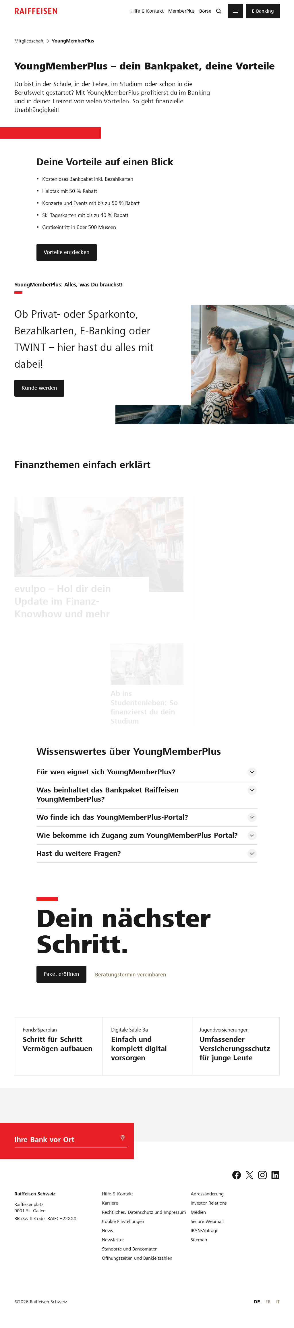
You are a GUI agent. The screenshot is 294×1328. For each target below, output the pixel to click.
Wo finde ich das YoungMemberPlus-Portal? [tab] (112, 817)
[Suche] (219, 11)
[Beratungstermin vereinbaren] (130, 974)
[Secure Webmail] (207, 1221)
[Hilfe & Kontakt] (117, 1194)
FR (268, 1301)
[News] (107, 1230)
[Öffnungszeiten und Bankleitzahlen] (137, 1258)
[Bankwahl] (68, 1141)
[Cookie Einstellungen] (123, 1221)
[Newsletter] (113, 1239)
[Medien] (198, 1212)
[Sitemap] (199, 1239)
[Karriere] (110, 1203)
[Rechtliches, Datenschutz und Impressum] (144, 1212)
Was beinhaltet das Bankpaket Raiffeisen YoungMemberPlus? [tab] (108, 794)
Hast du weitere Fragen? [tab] (78, 853)
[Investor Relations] (209, 1203)
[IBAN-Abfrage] (204, 1230)
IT (278, 1301)
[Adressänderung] (207, 1194)
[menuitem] (147, 11)
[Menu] (235, 11)
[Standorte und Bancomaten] (130, 1249)
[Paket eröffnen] (61, 974)
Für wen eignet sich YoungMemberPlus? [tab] (105, 772)
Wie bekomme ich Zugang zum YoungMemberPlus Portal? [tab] (137, 835)
